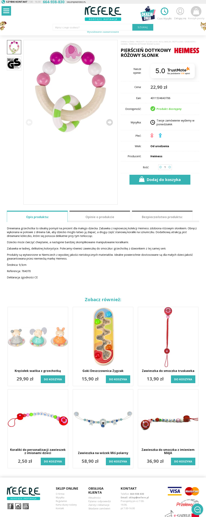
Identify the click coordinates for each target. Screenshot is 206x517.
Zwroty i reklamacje (98, 505)
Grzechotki (190, 42)
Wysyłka (60, 497)
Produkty (140, 42)
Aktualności (94, 497)
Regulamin (61, 501)
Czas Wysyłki (164, 13)
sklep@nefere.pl (76, 2)
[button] (109, 122)
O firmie (60, 494)
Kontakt (60, 508)
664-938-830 (137, 494)
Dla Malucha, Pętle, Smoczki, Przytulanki (165, 42)
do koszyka (53, 379)
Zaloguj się (180, 13)
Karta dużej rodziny (66, 504)
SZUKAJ (143, 27)
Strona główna (128, 42)
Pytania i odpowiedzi (99, 501)
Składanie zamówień (99, 508)
